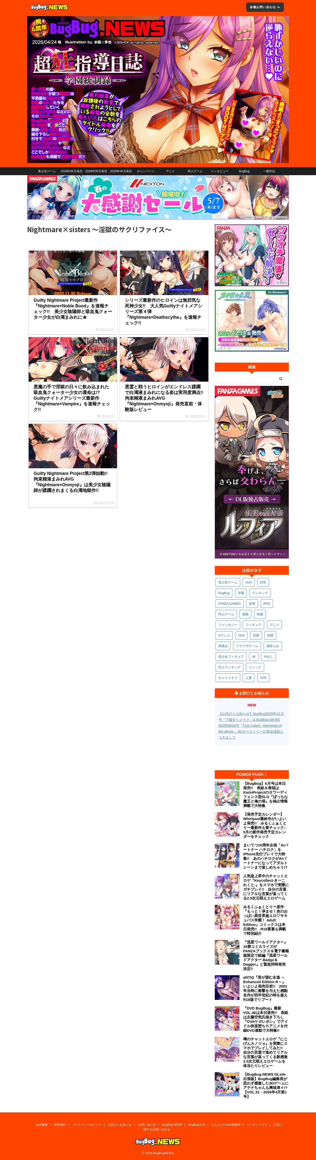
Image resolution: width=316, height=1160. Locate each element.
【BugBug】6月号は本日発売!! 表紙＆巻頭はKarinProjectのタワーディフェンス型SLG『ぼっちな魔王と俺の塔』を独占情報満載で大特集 (265, 794)
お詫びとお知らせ (120, 1124)
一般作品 (269, 171)
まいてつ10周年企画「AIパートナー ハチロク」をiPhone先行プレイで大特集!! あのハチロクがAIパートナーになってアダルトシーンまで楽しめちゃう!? (265, 856)
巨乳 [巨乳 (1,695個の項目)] (263, 582)
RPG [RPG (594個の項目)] (266, 603)
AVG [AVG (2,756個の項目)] (248, 582)
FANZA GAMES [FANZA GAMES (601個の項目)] (229, 603)
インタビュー (220, 171)
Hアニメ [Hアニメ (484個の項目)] (224, 635)
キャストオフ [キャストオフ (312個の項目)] (227, 678)
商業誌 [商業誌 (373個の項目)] (223, 646)
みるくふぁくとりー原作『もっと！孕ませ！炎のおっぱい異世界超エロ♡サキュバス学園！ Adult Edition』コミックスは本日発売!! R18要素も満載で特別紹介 (265, 920)
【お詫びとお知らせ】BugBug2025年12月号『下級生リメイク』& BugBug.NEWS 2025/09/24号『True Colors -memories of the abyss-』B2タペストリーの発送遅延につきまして (251, 725)
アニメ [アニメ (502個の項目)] (274, 625)
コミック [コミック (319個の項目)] (255, 667)
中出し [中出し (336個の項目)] (268, 656)
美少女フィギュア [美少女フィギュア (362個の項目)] (231, 656)
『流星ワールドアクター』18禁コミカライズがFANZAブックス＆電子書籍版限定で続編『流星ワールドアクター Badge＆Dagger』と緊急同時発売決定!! (266, 955)
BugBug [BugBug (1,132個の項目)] (224, 593)
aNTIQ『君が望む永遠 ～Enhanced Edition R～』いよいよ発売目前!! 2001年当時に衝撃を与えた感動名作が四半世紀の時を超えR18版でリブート (265, 988)
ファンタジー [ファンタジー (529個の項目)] (227, 625)
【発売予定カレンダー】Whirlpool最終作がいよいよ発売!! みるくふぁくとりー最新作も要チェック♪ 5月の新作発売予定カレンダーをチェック (266, 825)
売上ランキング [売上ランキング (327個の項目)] (229, 667)
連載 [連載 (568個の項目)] (245, 614)
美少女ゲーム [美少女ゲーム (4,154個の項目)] (227, 582)
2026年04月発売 (121, 171)
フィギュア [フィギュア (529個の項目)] (253, 625)
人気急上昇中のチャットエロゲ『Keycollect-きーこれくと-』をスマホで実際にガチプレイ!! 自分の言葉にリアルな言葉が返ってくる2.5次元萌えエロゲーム (266, 887)
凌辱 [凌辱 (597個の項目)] (252, 603)
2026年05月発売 (96, 171)
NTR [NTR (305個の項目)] (263, 678)
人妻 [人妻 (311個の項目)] (248, 678)
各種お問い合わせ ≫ (265, 7)
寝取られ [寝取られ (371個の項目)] (272, 646)
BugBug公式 (197, 1124)
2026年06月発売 (71, 171)
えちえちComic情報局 (225, 1124)
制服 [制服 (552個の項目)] (260, 614)
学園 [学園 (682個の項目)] (241, 593)
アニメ (170, 171)
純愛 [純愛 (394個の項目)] (270, 635)
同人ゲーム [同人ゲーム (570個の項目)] (226, 614)
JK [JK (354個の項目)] (254, 656)
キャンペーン (146, 171)
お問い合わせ (147, 1124)
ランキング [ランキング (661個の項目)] (260, 593)
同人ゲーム (195, 171)
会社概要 (42, 1124)
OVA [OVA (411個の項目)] (241, 635)
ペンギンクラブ (257, 1124)
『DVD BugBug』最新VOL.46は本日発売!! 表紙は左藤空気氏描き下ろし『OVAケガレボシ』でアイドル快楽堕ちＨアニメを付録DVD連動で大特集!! (265, 1019)
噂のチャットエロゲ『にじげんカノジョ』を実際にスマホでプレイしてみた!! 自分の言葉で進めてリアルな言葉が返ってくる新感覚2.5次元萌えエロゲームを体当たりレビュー (265, 1052)
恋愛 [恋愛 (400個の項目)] (256, 635)
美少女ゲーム (47, 171)
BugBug (244, 171)
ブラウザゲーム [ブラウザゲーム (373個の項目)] (247, 646)
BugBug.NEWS (172, 1124)
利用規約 (60, 1124)
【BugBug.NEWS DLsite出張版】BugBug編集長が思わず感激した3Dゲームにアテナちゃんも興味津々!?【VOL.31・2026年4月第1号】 (266, 1085)
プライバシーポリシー (87, 1124)
